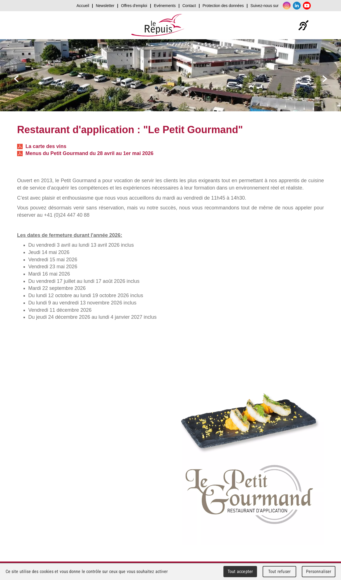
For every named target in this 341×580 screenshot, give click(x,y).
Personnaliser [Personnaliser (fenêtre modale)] (318, 571)
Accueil (82, 5)
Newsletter (105, 5)
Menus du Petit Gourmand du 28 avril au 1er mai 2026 (85, 153)
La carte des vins (41, 146)
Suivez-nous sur (265, 5)
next (325, 78)
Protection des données (223, 5)
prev (16, 78)
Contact (189, 5)
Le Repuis (157, 25)
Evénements (165, 5)
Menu (320, 25)
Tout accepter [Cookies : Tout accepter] (240, 571)
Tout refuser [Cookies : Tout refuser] (279, 571)
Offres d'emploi (134, 5)
